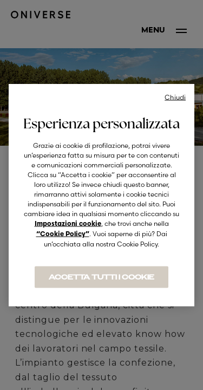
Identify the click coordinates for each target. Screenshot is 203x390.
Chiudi (175, 97)
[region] (101, 195)
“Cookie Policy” (62, 234)
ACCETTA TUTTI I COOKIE (101, 277)
